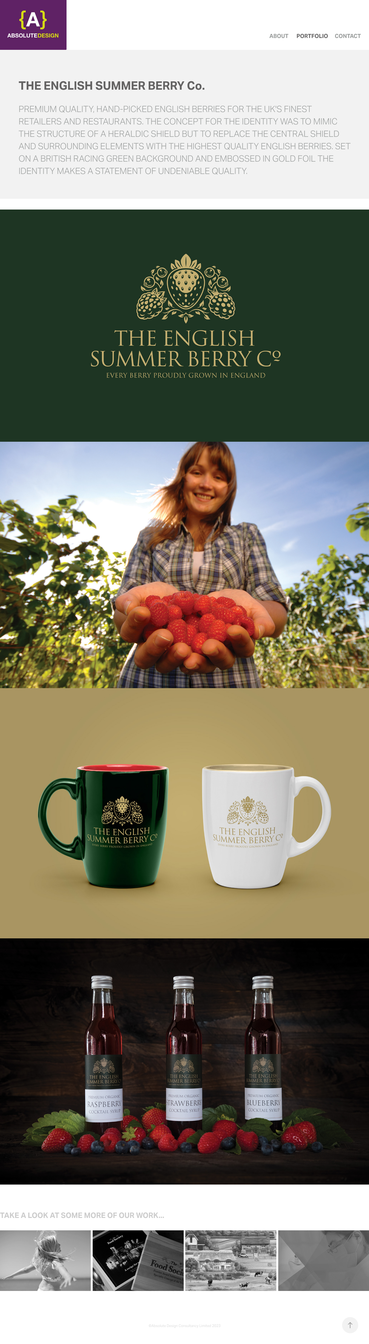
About (278, 36)
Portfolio (312, 36)
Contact (348, 36)
